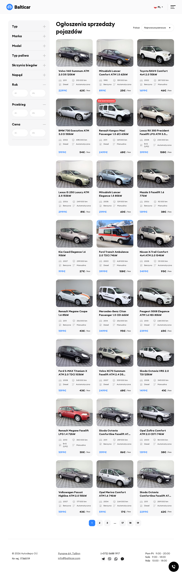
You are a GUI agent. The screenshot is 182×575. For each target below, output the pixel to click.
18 (130, 522)
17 (123, 522)
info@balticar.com (69, 558)
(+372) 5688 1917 (110, 553)
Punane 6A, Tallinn (69, 553)
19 (138, 522)
